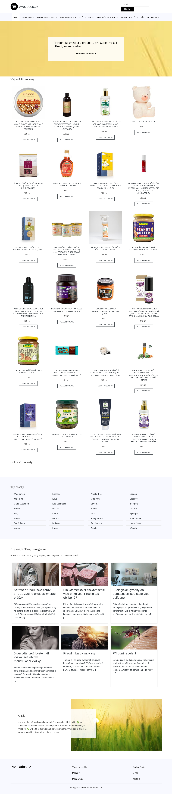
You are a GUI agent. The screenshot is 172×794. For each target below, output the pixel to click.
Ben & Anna (19, 523)
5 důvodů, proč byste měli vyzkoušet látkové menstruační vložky (31, 657)
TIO (93, 513)
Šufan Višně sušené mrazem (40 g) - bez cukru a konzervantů (28, 185)
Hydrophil (134, 513)
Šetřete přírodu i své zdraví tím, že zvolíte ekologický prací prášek (35, 593)
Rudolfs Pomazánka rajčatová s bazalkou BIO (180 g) (105, 311)
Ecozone (56, 494)
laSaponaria (135, 518)
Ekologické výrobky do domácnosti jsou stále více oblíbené (131, 593)
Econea (56, 508)
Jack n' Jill (18, 499)
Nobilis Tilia (96, 494)
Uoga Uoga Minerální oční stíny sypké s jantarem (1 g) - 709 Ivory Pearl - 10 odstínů (105, 372)
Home (15, 17)
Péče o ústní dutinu (106, 17)
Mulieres (56, 523)
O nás (135, 773)
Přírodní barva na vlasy (79, 653)
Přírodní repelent (124, 653)
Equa (54, 499)
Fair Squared (97, 523)
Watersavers (19, 494)
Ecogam (134, 494)
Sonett (17, 508)
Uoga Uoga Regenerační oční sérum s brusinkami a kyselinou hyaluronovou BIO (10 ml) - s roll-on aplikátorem (143, 188)
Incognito (134, 504)
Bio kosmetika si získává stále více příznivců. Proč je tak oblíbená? (84, 593)
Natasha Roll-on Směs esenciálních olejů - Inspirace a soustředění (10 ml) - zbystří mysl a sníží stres (143, 375)
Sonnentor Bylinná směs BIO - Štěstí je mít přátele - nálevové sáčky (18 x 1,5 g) (28, 436)
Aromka (133, 508)
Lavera (94, 504)
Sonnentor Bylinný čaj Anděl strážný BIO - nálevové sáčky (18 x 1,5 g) (105, 185)
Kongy (17, 518)
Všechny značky (79, 767)
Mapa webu (77, 779)
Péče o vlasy (86, 17)
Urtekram (95, 499)
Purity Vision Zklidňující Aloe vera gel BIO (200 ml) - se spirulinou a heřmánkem (105, 124)
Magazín (76, 773)
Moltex (17, 528)
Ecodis (94, 528)
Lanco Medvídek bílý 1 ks (144, 122)
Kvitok (55, 513)
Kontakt (136, 779)
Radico (55, 518)
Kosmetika (27, 17)
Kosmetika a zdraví (46, 17)
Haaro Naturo (136, 523)
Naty (16, 513)
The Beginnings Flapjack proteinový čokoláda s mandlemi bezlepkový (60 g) (66, 372)
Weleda (133, 528)
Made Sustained (21, 504)
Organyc (134, 499)
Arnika (94, 508)
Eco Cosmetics (59, 504)
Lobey (55, 528)
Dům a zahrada (67, 17)
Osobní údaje (139, 767)
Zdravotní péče (128, 17)
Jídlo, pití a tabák (149, 17)
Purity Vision (97, 518)
